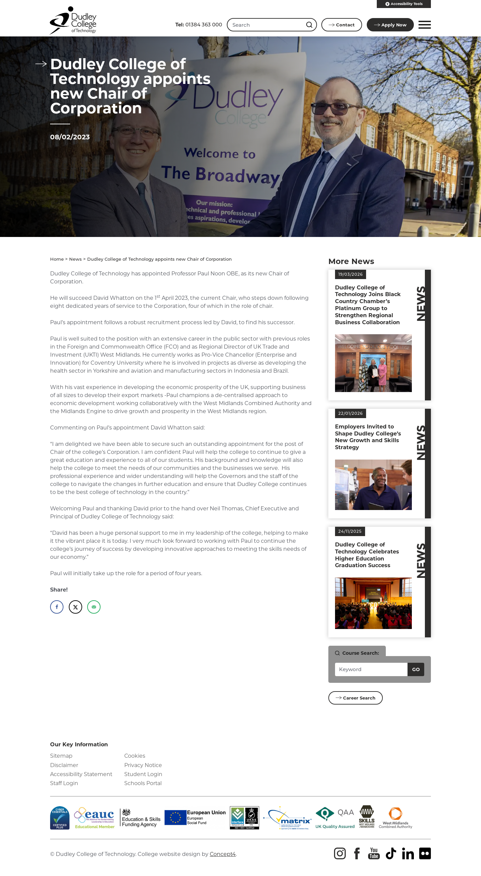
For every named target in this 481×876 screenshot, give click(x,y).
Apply (390, 24)
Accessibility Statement (82, 774)
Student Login (143, 774)
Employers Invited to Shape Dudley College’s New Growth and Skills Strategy (368, 437)
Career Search (355, 698)
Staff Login (64, 783)
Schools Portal (143, 783)
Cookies (135, 756)
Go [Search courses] (416, 669)
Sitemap (61, 756)
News (75, 259)
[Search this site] (309, 24)
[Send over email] (94, 607)
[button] (424, 24)
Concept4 (223, 854)
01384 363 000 (198, 24)
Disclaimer (64, 765)
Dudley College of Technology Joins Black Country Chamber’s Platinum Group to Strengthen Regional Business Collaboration (368, 305)
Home (57, 259)
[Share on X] (75, 607)
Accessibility (404, 4)
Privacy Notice (143, 765)
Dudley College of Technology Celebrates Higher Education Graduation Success (367, 555)
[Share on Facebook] (56, 607)
